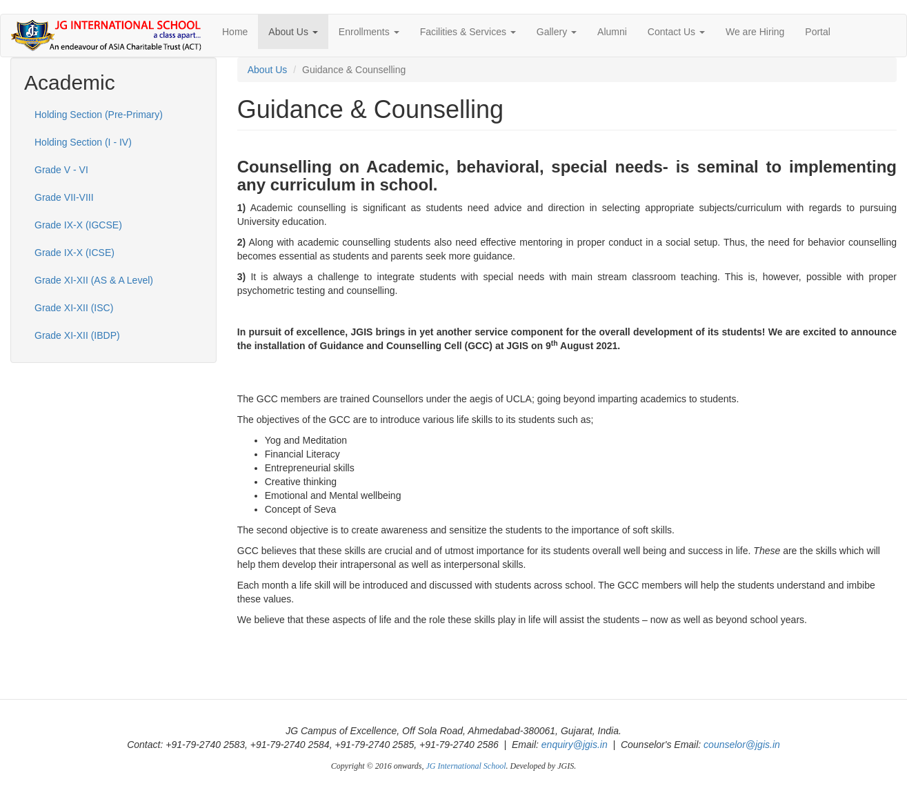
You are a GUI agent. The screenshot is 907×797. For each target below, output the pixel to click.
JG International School (466, 766)
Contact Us (676, 31)
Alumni (612, 31)
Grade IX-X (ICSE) (74, 252)
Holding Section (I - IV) (83, 142)
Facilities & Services (468, 31)
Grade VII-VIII (64, 197)
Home (235, 31)
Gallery (557, 31)
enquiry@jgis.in (574, 744)
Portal (817, 31)
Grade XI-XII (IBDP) (77, 335)
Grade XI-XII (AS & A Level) (93, 280)
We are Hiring (755, 31)
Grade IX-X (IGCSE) (78, 224)
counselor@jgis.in (742, 744)
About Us (292, 31)
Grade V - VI (61, 169)
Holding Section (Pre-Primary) (98, 114)
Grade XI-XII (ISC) (73, 307)
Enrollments (369, 31)
